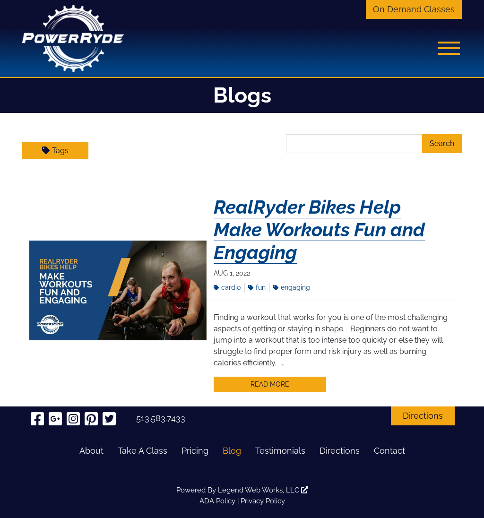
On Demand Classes (414, 9)
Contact (389, 451)
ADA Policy (217, 501)
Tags (55, 150)
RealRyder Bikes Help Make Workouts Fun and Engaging (319, 229)
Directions (423, 416)
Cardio (227, 287)
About (91, 451)
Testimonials (280, 451)
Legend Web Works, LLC (263, 490)
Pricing (195, 451)
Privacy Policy (263, 501)
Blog (232, 451)
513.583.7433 (160, 418)
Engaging (291, 287)
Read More (270, 384)
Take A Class (142, 451)
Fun (257, 287)
